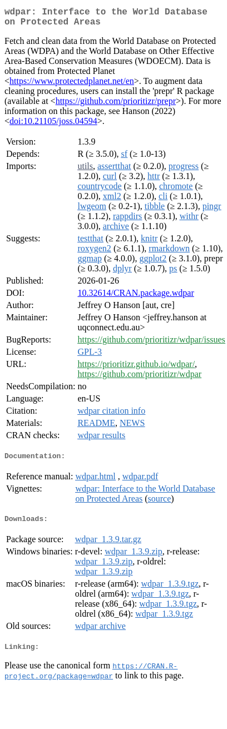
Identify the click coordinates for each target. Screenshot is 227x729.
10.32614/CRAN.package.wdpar (135, 297)
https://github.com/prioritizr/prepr (116, 105)
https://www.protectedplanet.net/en (71, 85)
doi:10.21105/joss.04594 (53, 125)
